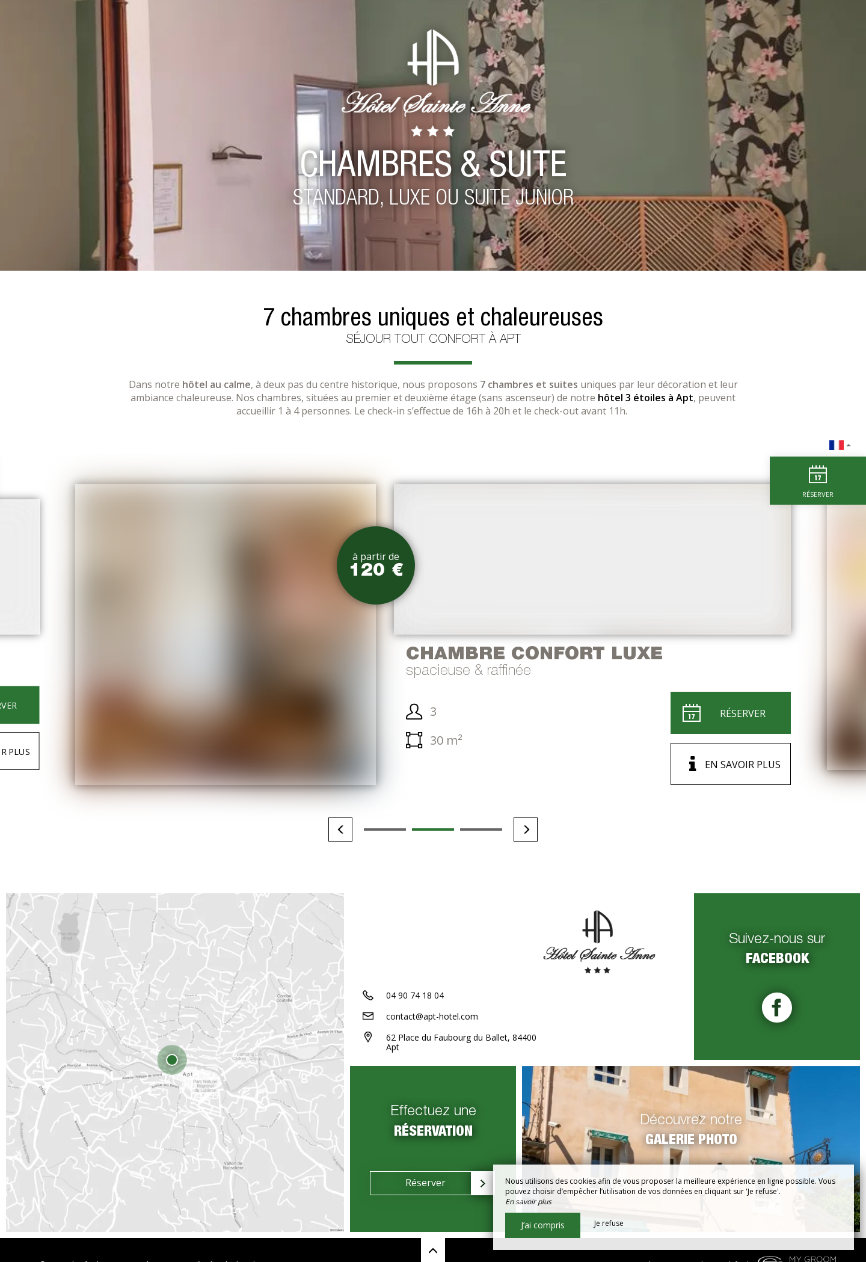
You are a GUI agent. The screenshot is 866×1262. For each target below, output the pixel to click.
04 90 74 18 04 (415, 995)
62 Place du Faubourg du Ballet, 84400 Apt (461, 1042)
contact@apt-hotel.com (432, 1016)
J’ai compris (543, 1225)
